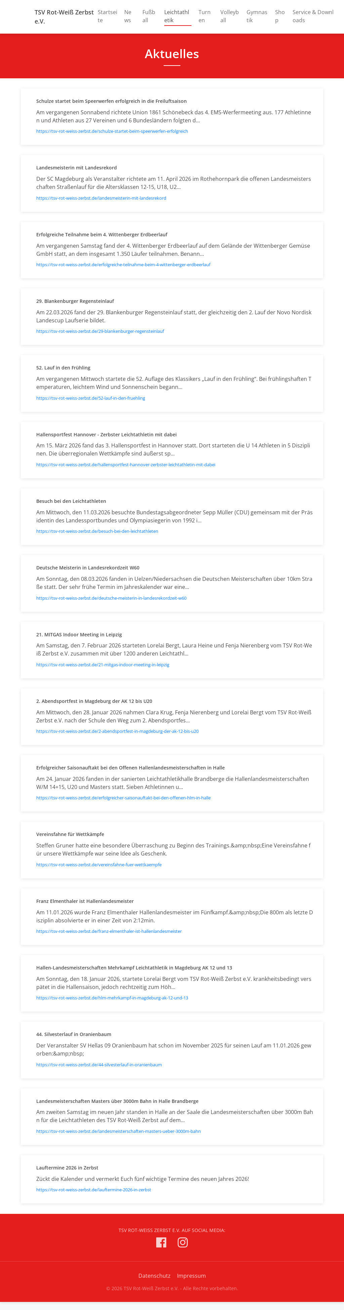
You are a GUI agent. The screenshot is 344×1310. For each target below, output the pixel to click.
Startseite (107, 16)
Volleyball (229, 16)
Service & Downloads (313, 16)
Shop (280, 16)
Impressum (191, 1275)
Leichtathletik (177, 16)
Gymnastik (257, 16)
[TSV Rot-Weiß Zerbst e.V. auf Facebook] (161, 1244)
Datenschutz (154, 1275)
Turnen (205, 16)
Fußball (148, 16)
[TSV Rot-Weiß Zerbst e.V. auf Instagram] (183, 1244)
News (127, 16)
